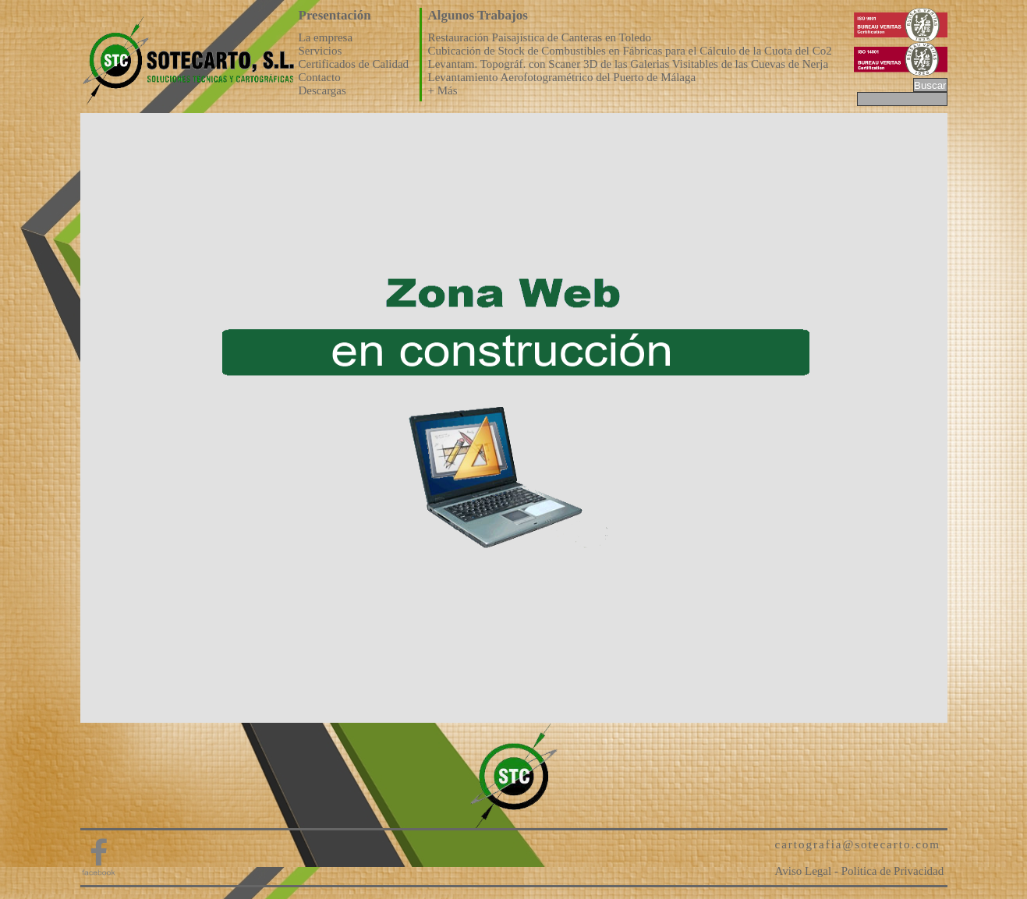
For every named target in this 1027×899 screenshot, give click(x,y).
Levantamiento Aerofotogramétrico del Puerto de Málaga (562, 77)
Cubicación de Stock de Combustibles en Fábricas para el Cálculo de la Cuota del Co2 (630, 50)
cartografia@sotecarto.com (857, 844)
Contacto (320, 77)
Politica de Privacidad (892, 871)
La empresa (326, 37)
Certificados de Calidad (354, 64)
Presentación (335, 15)
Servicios (320, 50)
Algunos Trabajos (478, 15)
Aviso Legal (803, 871)
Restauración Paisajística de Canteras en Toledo (540, 37)
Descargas (322, 90)
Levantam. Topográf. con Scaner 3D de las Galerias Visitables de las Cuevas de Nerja (628, 64)
